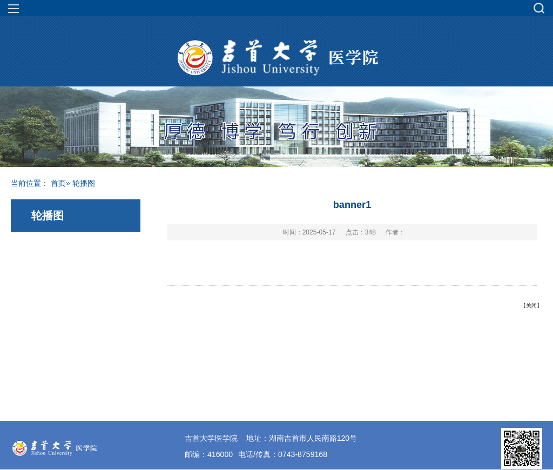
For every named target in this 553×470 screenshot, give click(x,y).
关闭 (531, 305)
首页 (58, 183)
